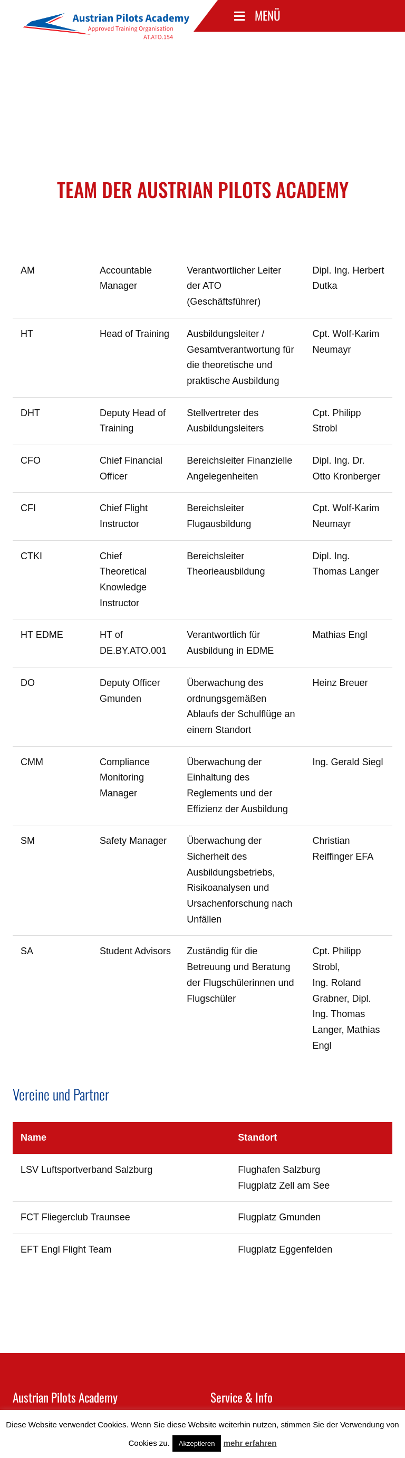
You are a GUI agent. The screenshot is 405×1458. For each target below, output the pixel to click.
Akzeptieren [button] (197, 1443)
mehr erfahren (250, 1442)
